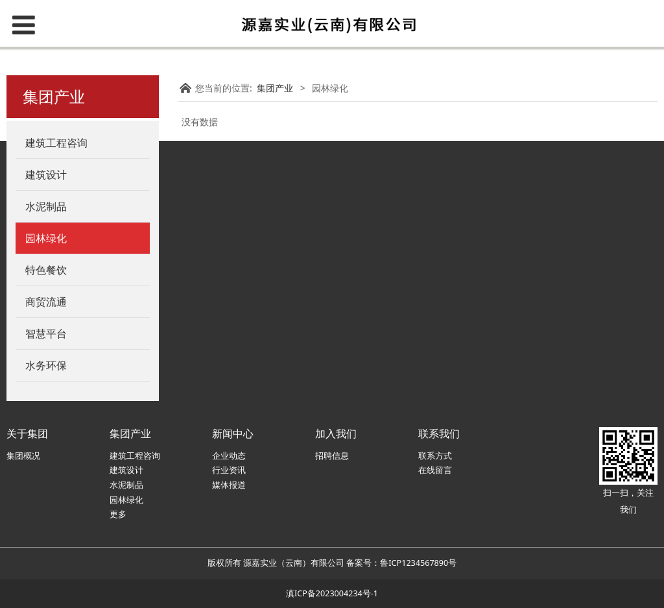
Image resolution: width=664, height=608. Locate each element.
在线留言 (435, 470)
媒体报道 (229, 485)
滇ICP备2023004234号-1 (332, 593)
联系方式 (435, 455)
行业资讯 (229, 470)
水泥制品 (126, 485)
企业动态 (229, 455)
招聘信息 (332, 455)
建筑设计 (126, 470)
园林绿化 (126, 499)
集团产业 (275, 88)
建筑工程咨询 (135, 455)
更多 (118, 514)
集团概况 (23, 455)
